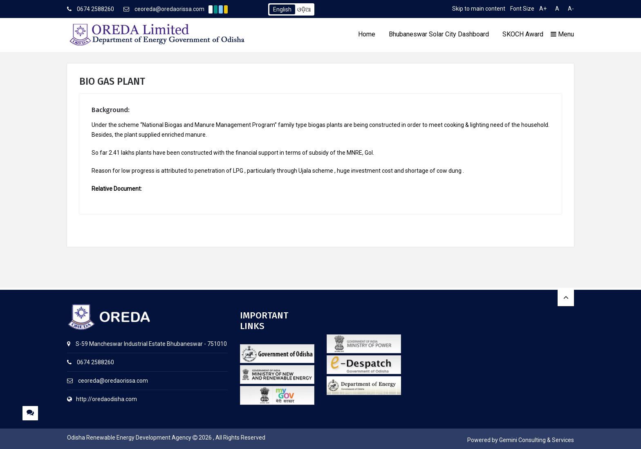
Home (366, 34)
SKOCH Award (522, 34)
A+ (543, 8)
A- (571, 8)
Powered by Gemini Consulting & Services (520, 440)
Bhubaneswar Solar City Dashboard (439, 34)
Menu (562, 34)
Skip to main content (478, 8)
